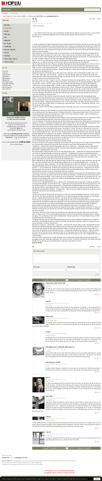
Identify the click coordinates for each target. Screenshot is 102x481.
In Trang (33, 247)
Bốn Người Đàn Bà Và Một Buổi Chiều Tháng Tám (60, 347)
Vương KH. (48, 351)
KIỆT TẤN (48, 287)
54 (67, 280)
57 (75, 280)
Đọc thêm (97, 294)
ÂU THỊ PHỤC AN (50, 400)
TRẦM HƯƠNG (50, 381)
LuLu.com (26, 133)
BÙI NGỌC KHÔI (50, 420)
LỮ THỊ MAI (49, 305)
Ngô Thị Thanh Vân (7, 87)
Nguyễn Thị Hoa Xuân (51, 320)
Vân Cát (48, 377)
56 (72, 280)
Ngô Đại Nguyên (6, 78)
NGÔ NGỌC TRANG (7, 82)
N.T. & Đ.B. (5, 71)
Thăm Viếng (49, 396)
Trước (93, 18)
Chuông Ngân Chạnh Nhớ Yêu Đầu (55, 283)
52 (61, 280)
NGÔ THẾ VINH (6, 85)
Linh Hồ (48, 301)
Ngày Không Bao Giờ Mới (53, 362)
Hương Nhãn (49, 316)
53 (64, 280)
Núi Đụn (48, 332)
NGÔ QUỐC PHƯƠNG (8, 83)
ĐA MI (47, 366)
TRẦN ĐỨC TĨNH (50, 335)
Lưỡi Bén (48, 417)
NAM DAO (5, 73)
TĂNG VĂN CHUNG (38, 26)
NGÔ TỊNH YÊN (6, 89)
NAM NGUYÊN (6, 74)
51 (58, 280)
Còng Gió (48, 432)
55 (69, 280)
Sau (98, 18)
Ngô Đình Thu (5, 80)
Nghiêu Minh (5, 76)
